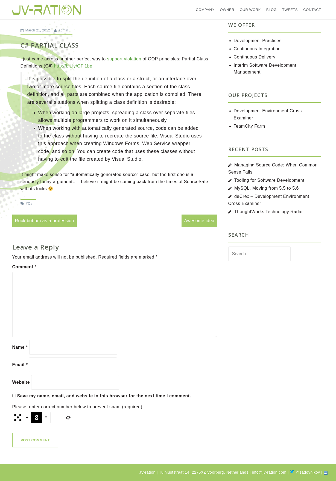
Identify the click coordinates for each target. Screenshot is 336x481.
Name (20, 347)
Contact (312, 10)
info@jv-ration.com (269, 472)
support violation (124, 59)
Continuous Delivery (255, 57)
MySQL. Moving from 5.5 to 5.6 (266, 188)
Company (205, 10)
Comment (24, 267)
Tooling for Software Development (269, 180)
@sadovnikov (305, 472)
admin (63, 30)
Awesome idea (199, 220)
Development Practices (258, 40)
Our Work (250, 10)
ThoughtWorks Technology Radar (268, 211)
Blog (271, 10)
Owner (227, 10)
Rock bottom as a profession (44, 220)
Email (20, 364)
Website (21, 382)
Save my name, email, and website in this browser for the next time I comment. (104, 396)
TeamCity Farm (249, 126)
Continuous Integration (257, 48)
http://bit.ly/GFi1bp (73, 66)
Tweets (290, 10)
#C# (29, 204)
